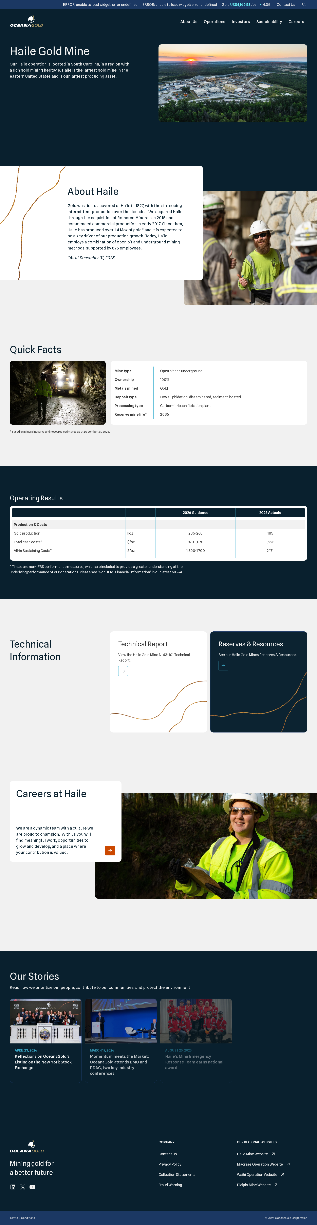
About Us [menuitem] (189, 21)
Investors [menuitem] (240, 21)
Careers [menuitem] (296, 21)
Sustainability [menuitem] (269, 21)
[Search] (304, 4)
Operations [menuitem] (214, 21)
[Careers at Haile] (110, 850)
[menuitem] (286, 4)
